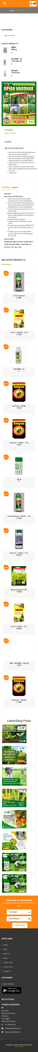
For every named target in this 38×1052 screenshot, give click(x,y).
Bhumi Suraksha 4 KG (19, 590)
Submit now (20, 925)
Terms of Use (7, 967)
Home (12, 10)
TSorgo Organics (19, 1046)
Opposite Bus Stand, (8, 1013)
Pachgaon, (5, 1016)
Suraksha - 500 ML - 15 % (19, 443)
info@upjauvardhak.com (11, 1028)
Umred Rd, (5, 1011)
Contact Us (6, 971)
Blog (4, 958)
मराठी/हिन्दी (6, 187)
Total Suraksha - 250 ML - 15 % (19, 516)
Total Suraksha (19, 296)
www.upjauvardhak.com (11, 1032)
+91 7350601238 (8, 1025)
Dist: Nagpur (6, 1019)
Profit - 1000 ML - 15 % (19, 332)
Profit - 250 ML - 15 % (19, 627)
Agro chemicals (9, 35)
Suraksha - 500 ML (19, 406)
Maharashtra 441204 (8, 1021)
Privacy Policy (7, 962)
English (15, 187)
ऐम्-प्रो (19, 479)
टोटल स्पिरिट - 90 (19, 369)
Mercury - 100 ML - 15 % (19, 553)
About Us (6, 954)
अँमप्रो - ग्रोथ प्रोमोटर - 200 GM (19, 663)
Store (4, 949)
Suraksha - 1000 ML (19, 700)
